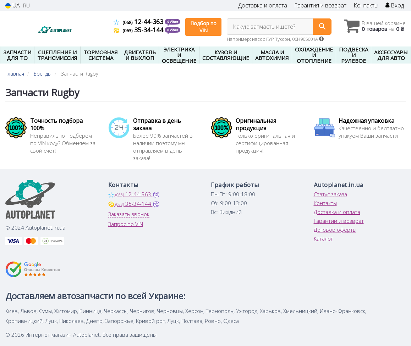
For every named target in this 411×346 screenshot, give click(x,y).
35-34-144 (139, 30)
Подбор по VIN (203, 27)
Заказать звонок (128, 214)
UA (12, 5)
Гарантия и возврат (320, 5)
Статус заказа (330, 194)
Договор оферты (335, 229)
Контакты (366, 5)
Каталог (323, 238)
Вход (394, 5)
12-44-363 (139, 21)
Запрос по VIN (125, 223)
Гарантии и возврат (339, 220)
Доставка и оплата (262, 5)
